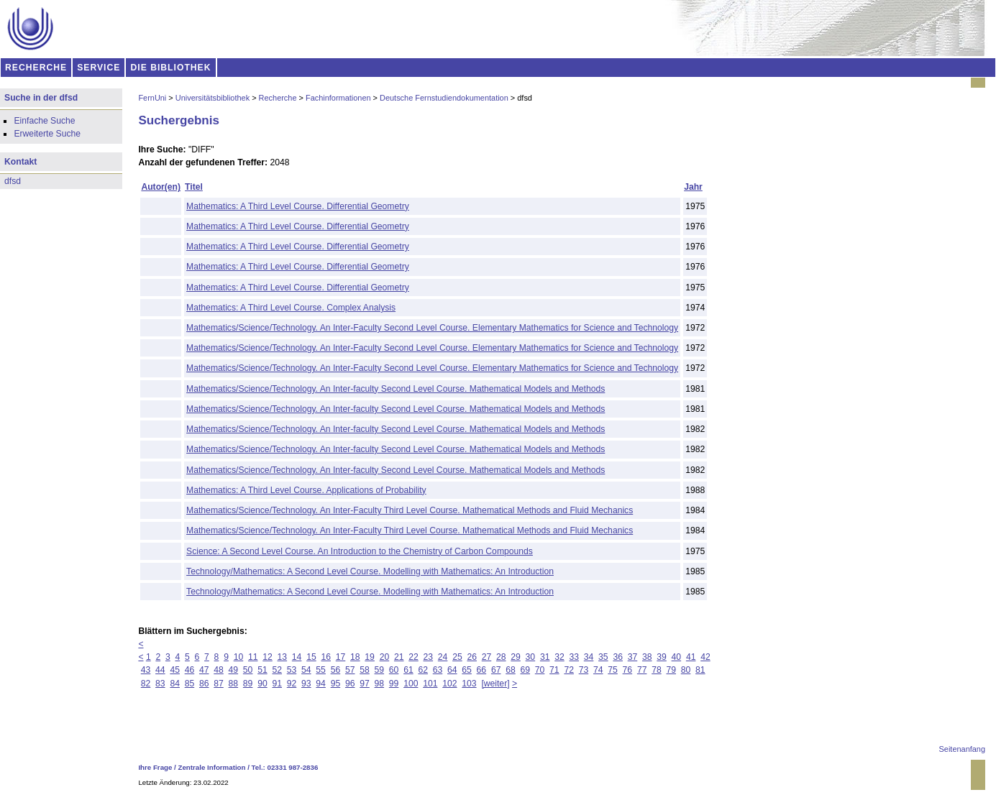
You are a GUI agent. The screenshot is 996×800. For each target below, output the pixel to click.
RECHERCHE (36, 68)
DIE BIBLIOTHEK (171, 68)
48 (219, 670)
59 (380, 670)
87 (219, 684)
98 (380, 684)
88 (234, 684)
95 (336, 684)
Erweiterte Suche (47, 134)
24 (443, 657)
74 (598, 670)
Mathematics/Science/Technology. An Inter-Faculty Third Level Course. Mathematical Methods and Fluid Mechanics (409, 510)
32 (559, 657)
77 (642, 670)
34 (589, 657)
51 (262, 670)
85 (190, 684)
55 (321, 670)
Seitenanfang (962, 749)
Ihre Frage (155, 767)
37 (633, 657)
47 (204, 670)
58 (365, 670)
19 (370, 657)
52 (277, 670)
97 (365, 684)
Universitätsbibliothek (212, 97)
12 (267, 657)
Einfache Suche (44, 121)
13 (283, 657)
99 (394, 684)
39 (662, 657)
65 (467, 670)
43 (146, 670)
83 (160, 684)
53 (292, 670)
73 (584, 670)
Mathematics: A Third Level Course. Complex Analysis (291, 308)
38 (647, 657)
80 (686, 670)
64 (452, 670)
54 (306, 670)
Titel (194, 187)
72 (569, 670)
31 (545, 657)
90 (262, 684)
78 (657, 670)
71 (554, 670)
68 (511, 670)
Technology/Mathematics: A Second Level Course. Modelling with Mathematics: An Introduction (370, 571)
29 (516, 657)
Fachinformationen (338, 97)
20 (385, 657)
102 (449, 684)
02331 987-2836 (293, 767)
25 (457, 657)
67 (496, 670)
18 (355, 657)
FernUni (152, 97)
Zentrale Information (212, 767)
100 (410, 684)
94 (321, 684)
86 (204, 684)
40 (677, 657)
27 (487, 657)
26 (472, 657)
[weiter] (495, 684)
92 (292, 684)
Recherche (278, 97)
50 (248, 670)
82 (146, 684)
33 (575, 657)
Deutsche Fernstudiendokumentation (444, 97)
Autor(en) (161, 187)
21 (399, 657)
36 (618, 657)
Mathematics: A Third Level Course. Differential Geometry (297, 206)
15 (311, 657)
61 (408, 670)
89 (248, 684)
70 (540, 670)
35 (603, 657)
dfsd (12, 181)
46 (190, 670)
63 (438, 670)
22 (413, 657)
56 (336, 670)
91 (277, 684)
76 (628, 670)
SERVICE (98, 68)
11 (253, 657)
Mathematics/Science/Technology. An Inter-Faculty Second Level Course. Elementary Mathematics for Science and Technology (432, 328)
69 (526, 670)
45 (175, 670)
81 (700, 670)
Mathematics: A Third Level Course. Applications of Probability (306, 490)
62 (423, 670)
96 (350, 684)
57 (350, 670)
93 (306, 684)
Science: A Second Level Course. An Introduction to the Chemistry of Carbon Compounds (359, 551)
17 (341, 657)
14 (297, 657)
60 (394, 670)
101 (430, 684)
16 (326, 657)
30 (531, 657)
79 (671, 670)
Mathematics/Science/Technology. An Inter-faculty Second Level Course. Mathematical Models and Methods (395, 389)
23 (429, 657)
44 (160, 670)
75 (613, 670)
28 (501, 657)
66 (482, 670)
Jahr (693, 187)
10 (239, 657)
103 (469, 684)
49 (234, 670)
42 (705, 657)
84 (175, 684)
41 (691, 657)
